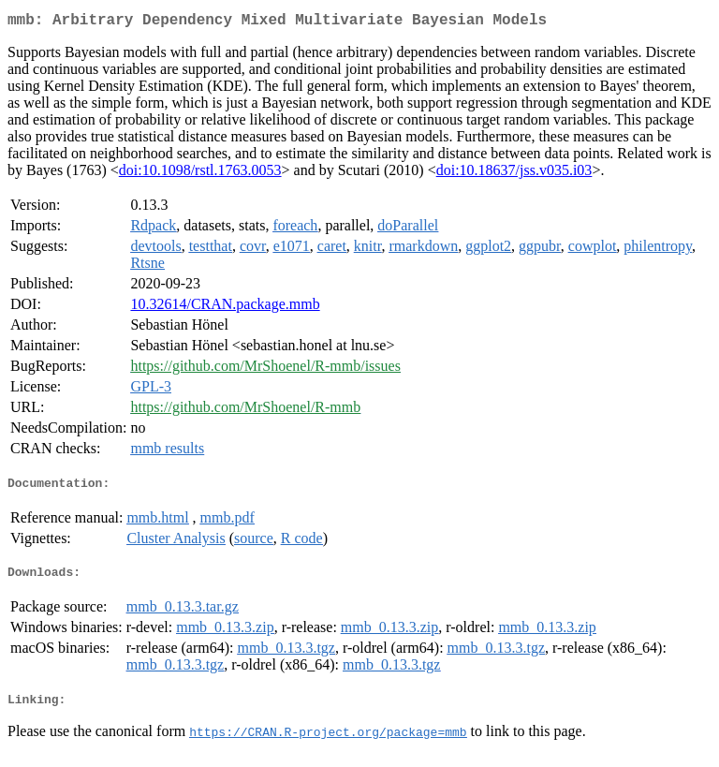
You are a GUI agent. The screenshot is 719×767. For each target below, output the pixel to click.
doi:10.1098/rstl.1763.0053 (200, 174)
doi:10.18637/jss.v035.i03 (514, 174)
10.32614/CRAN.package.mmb (224, 308)
